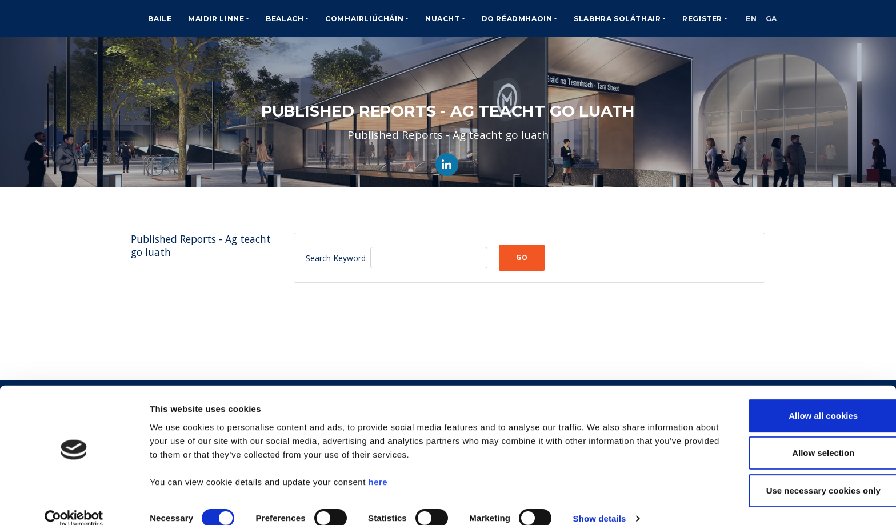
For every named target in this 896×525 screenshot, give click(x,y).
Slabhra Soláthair (617, 18)
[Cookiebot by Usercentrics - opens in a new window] (74, 502)
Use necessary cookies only (800, 474)
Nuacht (442, 18)
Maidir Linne (216, 18)
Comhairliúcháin (364, 18)
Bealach (284, 18)
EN (755, 18)
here (377, 465)
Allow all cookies (800, 399)
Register (702, 18)
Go (521, 257)
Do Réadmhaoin (517, 18)
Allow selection (800, 437)
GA (783, 18)
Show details (599, 502)
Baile (159, 18)
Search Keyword (336, 258)
